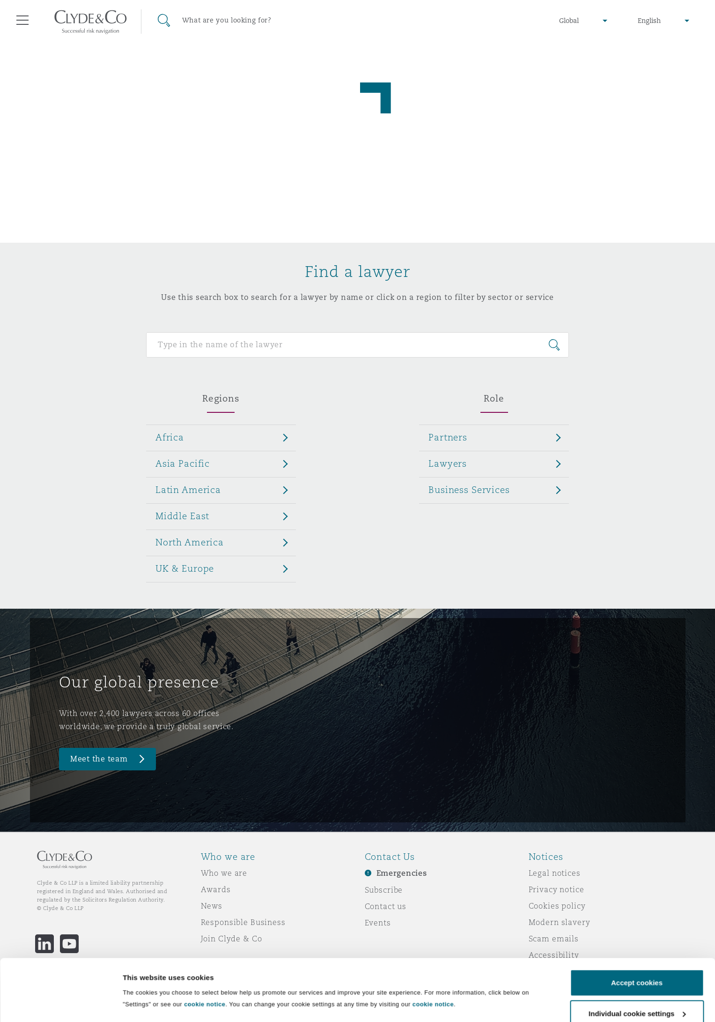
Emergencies (401, 873)
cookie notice (204, 957)
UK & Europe (184, 568)
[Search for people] (357, 345)
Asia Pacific (182, 463)
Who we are (224, 873)
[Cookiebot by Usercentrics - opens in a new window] (61, 1004)
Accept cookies (637, 936)
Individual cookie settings (166, 994)
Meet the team (99, 759)
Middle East (182, 516)
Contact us (386, 906)
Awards (216, 889)
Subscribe (384, 890)
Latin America (188, 489)
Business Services (469, 489)
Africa (169, 437)
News (211, 905)
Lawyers (447, 463)
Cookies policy (557, 905)
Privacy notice (556, 889)
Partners (447, 437)
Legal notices (555, 873)
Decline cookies (636, 997)
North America (189, 542)
